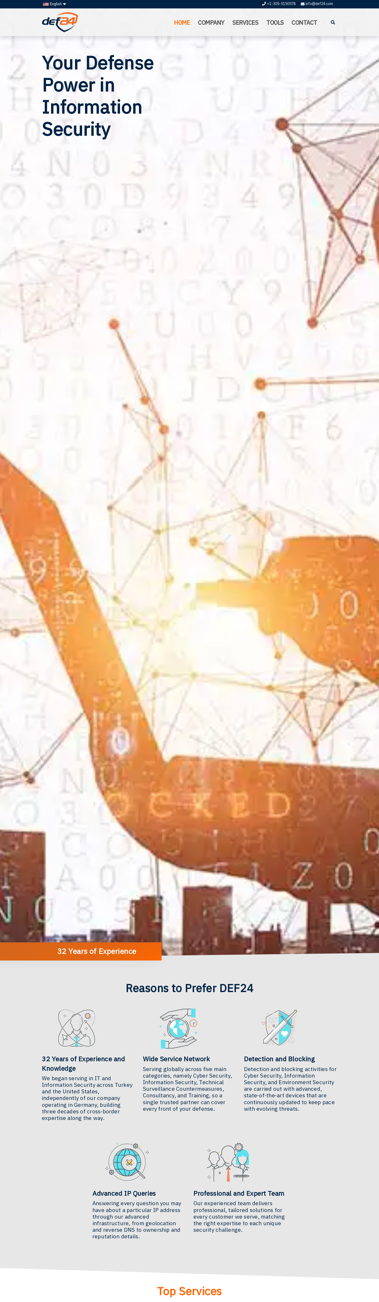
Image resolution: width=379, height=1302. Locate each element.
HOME (181, 22)
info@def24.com (317, 3)
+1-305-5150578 (279, 3)
